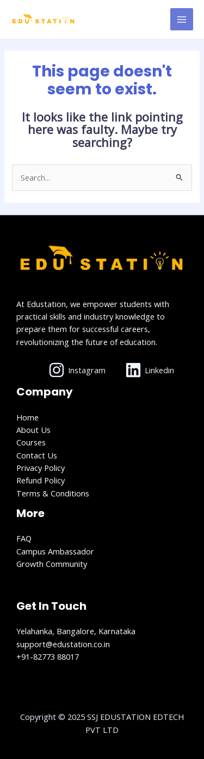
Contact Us (36, 455)
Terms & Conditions (52, 493)
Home (27, 417)
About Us (33, 429)
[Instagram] (77, 370)
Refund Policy (40, 480)
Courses (31, 442)
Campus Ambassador (55, 551)
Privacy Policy (40, 467)
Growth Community (51, 563)
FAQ (24, 538)
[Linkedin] (149, 370)
